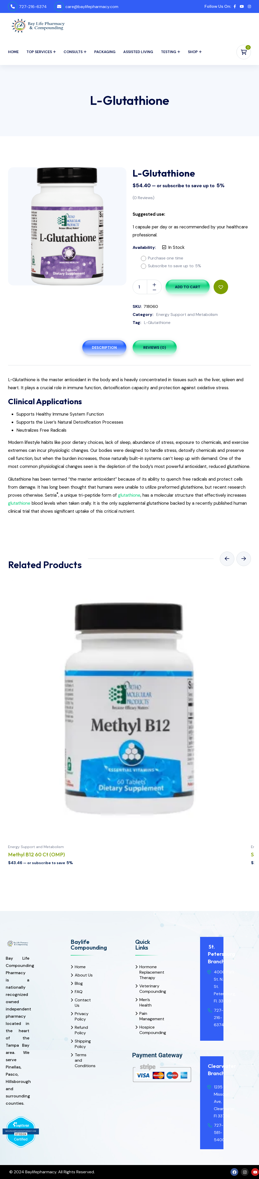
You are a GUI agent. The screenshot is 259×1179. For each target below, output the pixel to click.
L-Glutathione (157, 322)
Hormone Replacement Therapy (149, 972)
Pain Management (149, 1016)
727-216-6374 (33, 6)
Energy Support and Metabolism (187, 314)
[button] (221, 287)
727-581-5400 (219, 1132)
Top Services (39, 51)
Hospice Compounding (149, 1029)
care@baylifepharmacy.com (91, 6)
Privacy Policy (81, 1016)
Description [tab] (104, 347)
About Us (84, 975)
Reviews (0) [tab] (154, 347)
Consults (73, 51)
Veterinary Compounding (149, 988)
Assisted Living (138, 51)
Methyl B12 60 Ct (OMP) (36, 854)
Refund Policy (81, 1030)
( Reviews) (143, 197)
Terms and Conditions (84, 1060)
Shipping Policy (83, 1043)
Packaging (104, 51)
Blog (79, 983)
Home (13, 51)
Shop (193, 51)
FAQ (79, 991)
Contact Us (83, 1002)
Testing (168, 51)
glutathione (129, 495)
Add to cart (187, 287)
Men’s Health (145, 1002)
